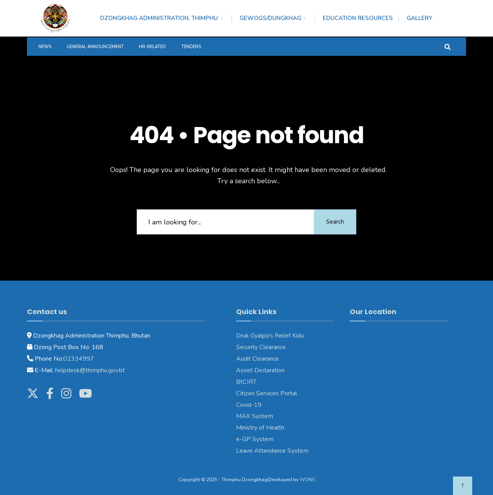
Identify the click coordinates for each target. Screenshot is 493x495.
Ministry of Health (260, 427)
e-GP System (254, 439)
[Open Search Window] (447, 46)
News (45, 47)
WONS (307, 480)
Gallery (419, 18)
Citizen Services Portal (266, 393)
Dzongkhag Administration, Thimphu (159, 18)
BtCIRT (246, 382)
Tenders (191, 47)
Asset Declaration (260, 370)
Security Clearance (261, 347)
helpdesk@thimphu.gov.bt (90, 370)
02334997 (78, 359)
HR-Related (152, 47)
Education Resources (358, 18)
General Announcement (95, 47)
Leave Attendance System (272, 451)
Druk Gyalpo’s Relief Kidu (270, 335)
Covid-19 (249, 405)
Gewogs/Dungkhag (270, 18)
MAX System (254, 416)
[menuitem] (165, 17)
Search (335, 222)
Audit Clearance (257, 359)
